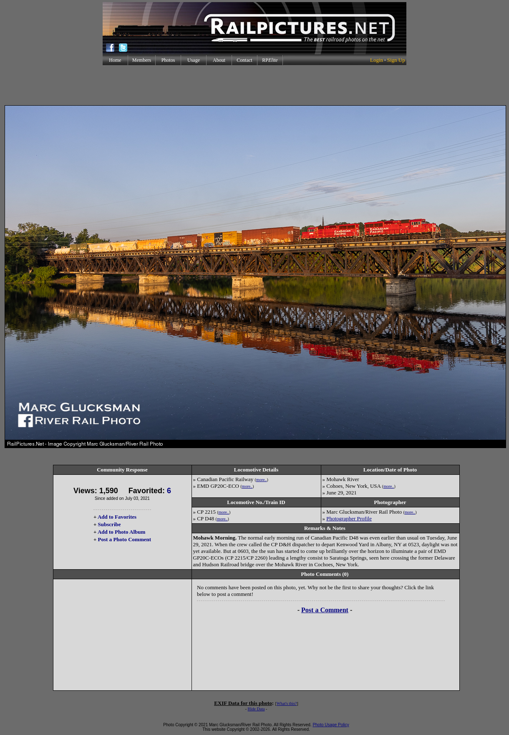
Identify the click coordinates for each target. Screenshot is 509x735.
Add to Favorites (117, 517)
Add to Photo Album (122, 532)
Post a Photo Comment (124, 539)
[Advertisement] (254, 85)
